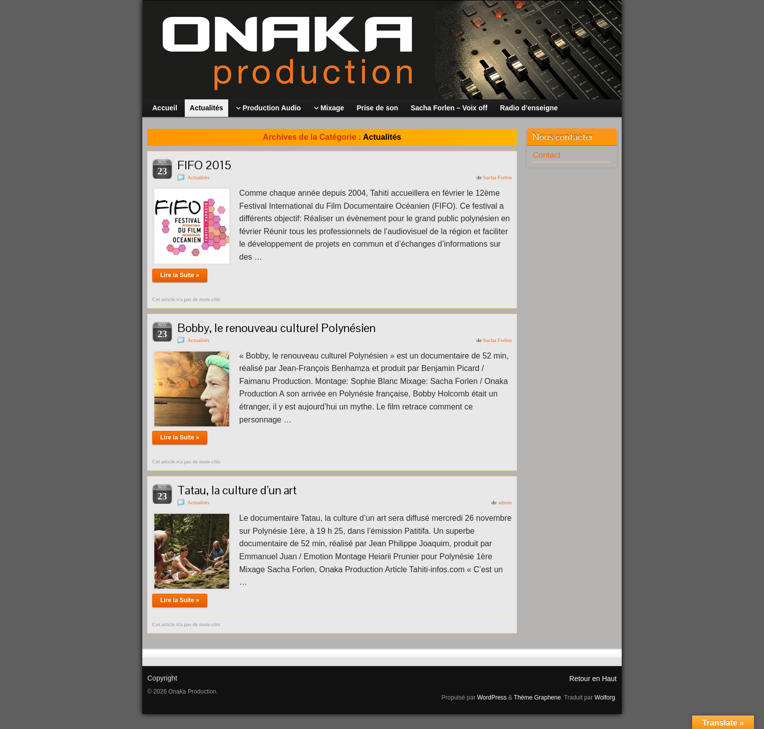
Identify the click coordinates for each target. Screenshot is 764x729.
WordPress (491, 697)
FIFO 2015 (204, 165)
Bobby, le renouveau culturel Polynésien (276, 328)
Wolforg (605, 697)
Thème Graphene (537, 697)
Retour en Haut (593, 679)
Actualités (198, 177)
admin (505, 502)
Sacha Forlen (497, 177)
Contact (546, 155)
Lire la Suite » (179, 275)
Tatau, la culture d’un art (237, 490)
